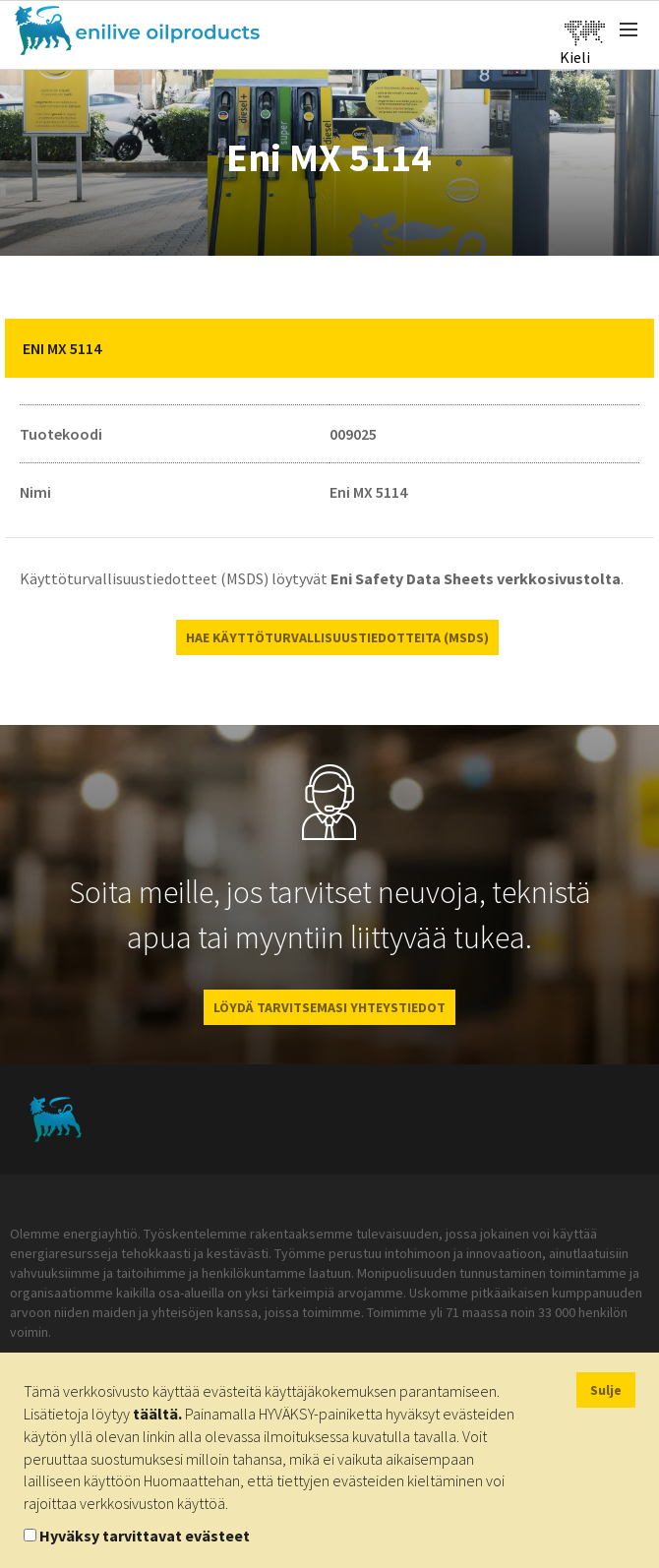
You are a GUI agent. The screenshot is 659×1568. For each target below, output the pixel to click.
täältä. (157, 1413)
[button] (624, 348)
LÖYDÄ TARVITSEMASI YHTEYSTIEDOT (329, 1007)
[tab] (329, 348)
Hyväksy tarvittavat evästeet (144, 1535)
